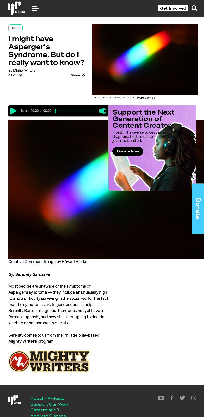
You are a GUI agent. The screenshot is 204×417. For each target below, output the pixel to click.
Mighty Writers (36, 107)
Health (27, 33)
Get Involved (173, 8)
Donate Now (135, 187)
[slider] (74, 136)
